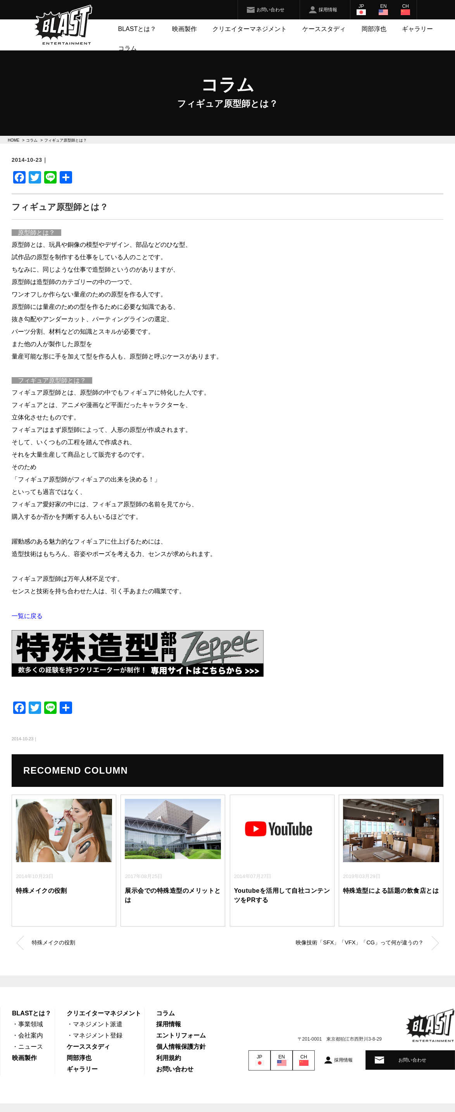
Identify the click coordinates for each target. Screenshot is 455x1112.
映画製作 (184, 29)
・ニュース (27, 1046)
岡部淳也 (374, 29)
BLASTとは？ (137, 29)
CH (405, 6)
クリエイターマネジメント (249, 29)
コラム (127, 48)
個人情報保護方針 (181, 1046)
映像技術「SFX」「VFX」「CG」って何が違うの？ (360, 942)
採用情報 (328, 9)
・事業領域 (27, 1024)
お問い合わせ (270, 9)
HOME (13, 140)
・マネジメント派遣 (94, 1024)
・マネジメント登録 (94, 1035)
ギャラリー (417, 29)
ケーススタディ (324, 29)
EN (383, 6)
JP (361, 6)
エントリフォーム (181, 1035)
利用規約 (168, 1058)
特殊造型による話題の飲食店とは (391, 890)
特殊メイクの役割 (41, 890)
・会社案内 (27, 1035)
